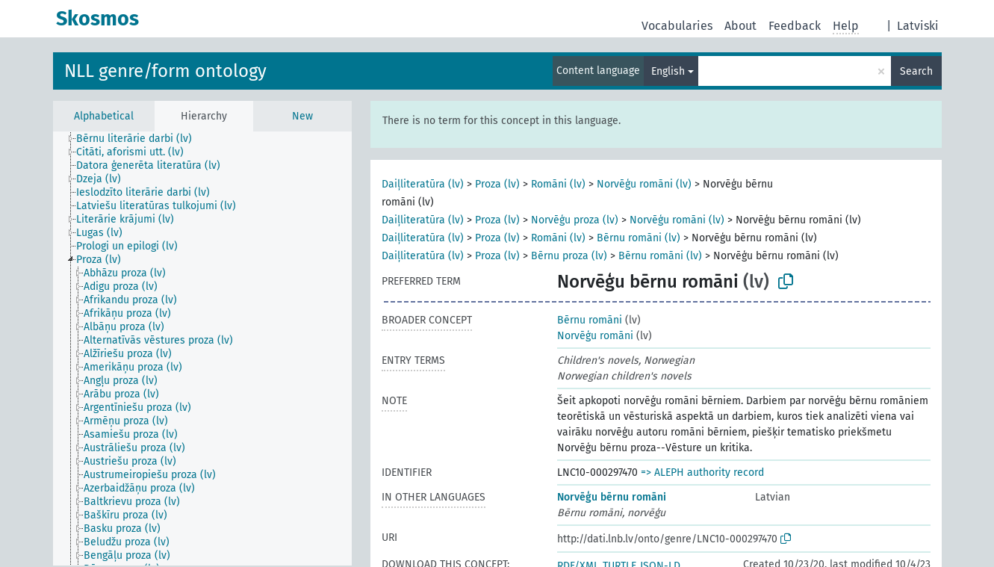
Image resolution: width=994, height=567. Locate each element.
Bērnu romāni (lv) (638, 238)
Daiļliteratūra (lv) (423, 184)
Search (916, 71)
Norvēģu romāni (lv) (644, 184)
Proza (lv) (497, 184)
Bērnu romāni (589, 320)
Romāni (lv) (558, 184)
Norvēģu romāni (595, 335)
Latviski (918, 26)
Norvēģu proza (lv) (574, 220)
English (668, 71)
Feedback (794, 26)
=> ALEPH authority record (702, 472)
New (302, 116)
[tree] (202, 348)
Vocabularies (677, 26)
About (740, 26)
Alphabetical (104, 116)
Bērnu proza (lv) (569, 256)
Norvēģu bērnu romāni (611, 497)
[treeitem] (140, 139)
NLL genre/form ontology (165, 71)
